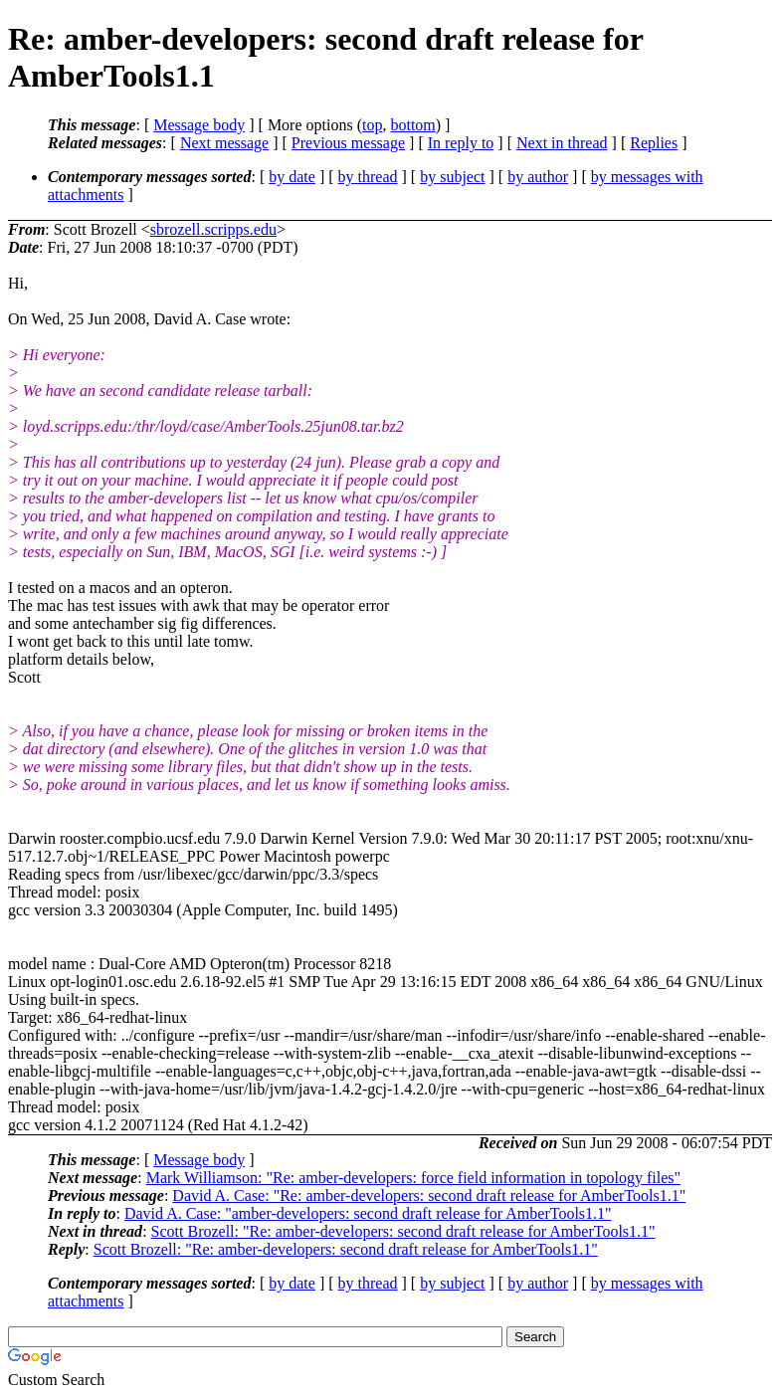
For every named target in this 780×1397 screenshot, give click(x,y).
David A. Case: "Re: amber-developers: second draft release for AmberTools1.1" (428, 1195)
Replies (654, 142)
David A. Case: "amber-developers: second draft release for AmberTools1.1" (368, 1213)
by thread (368, 176)
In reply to (461, 142)
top (372, 124)
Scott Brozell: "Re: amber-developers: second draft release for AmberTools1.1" (403, 1231)
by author (537, 176)
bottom (412, 124)
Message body (199, 124)
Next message (224, 142)
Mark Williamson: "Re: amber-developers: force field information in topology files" (413, 1177)
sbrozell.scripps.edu (213, 229)
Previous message (348, 142)
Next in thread (562, 142)
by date (292, 176)
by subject (452, 176)
